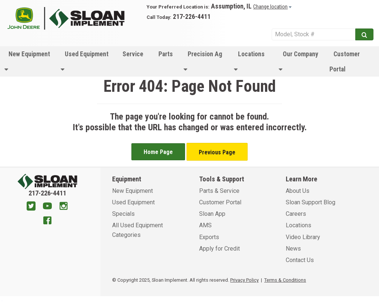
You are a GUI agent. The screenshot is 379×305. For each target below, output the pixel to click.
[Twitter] (31, 207)
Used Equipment (84, 61)
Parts (165, 54)
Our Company (298, 61)
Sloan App (212, 213)
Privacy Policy (244, 280)
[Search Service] (313, 34)
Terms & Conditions (285, 280)
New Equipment (27, 61)
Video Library (303, 237)
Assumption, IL (231, 6)
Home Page (158, 151)
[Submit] (364, 34)
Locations (249, 61)
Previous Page (217, 152)
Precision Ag (203, 61)
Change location (270, 7)
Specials (123, 213)
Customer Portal (344, 61)
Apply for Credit (219, 248)
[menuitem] (28, 61)
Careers (296, 213)
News (293, 248)
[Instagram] (63, 207)
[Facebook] (47, 221)
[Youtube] (47, 207)
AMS (205, 225)
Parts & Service (219, 190)
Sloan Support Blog (310, 202)
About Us (297, 190)
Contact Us (300, 260)
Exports (209, 237)
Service (133, 54)
